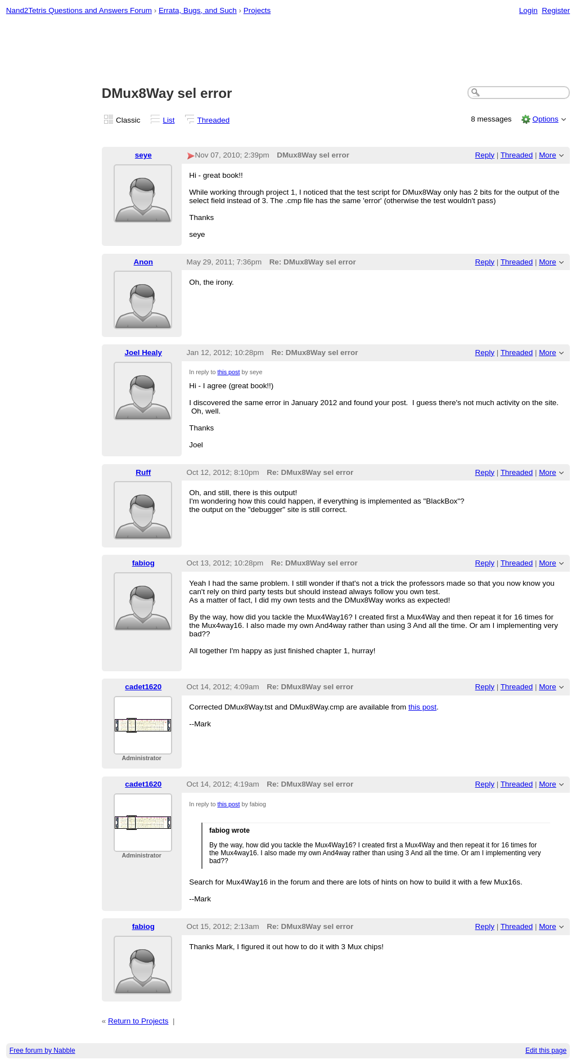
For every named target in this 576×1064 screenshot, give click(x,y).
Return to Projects (138, 1021)
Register (556, 10)
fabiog (143, 563)
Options (545, 119)
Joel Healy (143, 352)
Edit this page (545, 1050)
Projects (257, 10)
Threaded (213, 120)
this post (228, 372)
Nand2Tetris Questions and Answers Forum (79, 10)
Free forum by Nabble (42, 1050)
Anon (143, 262)
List (169, 120)
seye (143, 155)
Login (528, 10)
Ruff (143, 472)
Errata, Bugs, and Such (198, 10)
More (547, 155)
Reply (484, 155)
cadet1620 (143, 687)
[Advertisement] (288, 51)
